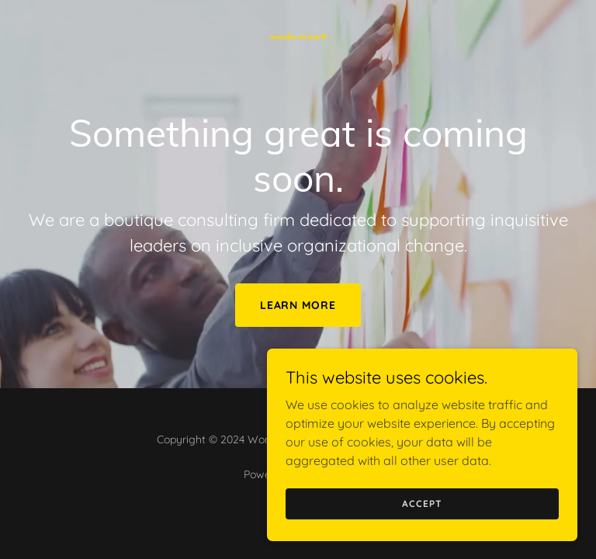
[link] (298, 12)
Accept (422, 503)
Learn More (298, 305)
